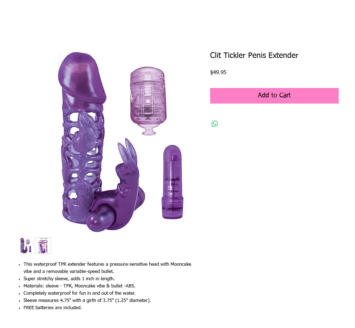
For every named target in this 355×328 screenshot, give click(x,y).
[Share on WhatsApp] (214, 123)
